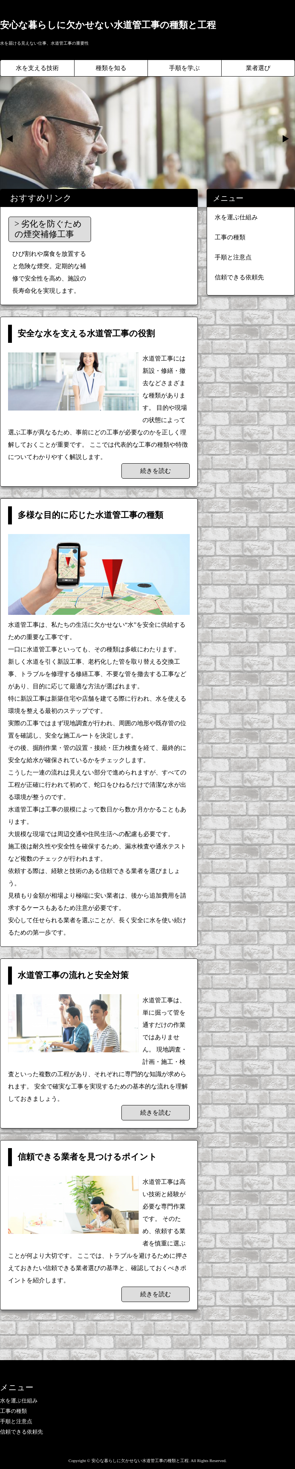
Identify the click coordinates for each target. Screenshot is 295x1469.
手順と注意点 (233, 257)
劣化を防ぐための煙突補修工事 (48, 229)
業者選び (258, 68)
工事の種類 (230, 237)
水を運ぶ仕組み (236, 217)
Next (285, 139)
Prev (10, 139)
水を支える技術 (37, 68)
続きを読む (155, 470)
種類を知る (111, 68)
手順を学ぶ (184, 68)
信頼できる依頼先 (239, 277)
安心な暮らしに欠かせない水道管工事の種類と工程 (108, 25)
